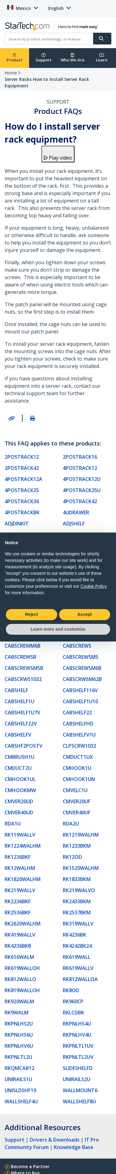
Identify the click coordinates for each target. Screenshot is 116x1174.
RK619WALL (76, 957)
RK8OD (71, 990)
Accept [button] (84, 614)
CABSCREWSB (20, 657)
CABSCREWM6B (23, 645)
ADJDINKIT (17, 523)
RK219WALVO (79, 890)
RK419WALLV (20, 934)
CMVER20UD (19, 801)
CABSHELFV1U (79, 734)
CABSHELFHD (78, 723)
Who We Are (72, 58)
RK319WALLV (78, 923)
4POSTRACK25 (22, 490)
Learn (101, 58)
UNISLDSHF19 (20, 1090)
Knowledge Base (73, 1147)
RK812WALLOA (80, 979)
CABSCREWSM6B (82, 668)
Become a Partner (30, 1166)
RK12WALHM (20, 868)
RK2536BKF (18, 912)
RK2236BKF (18, 901)
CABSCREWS (77, 645)
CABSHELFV (18, 734)
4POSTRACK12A (23, 479)
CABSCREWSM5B (24, 668)
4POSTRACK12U (82, 479)
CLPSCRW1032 (79, 745)
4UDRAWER (76, 512)
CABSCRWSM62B (82, 679)
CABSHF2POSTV (23, 745)
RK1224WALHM (23, 845)
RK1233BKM (77, 845)
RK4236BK (74, 934)
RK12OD (72, 857)
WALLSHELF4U (21, 1101)
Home (11, 73)
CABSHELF (16, 690)
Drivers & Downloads (54, 1139)
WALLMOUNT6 (80, 1090)
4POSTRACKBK (22, 512)
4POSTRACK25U (82, 490)
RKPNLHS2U (19, 1023)
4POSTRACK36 (22, 501)
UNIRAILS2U (76, 1079)
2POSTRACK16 (80, 456)
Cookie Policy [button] (93, 586)
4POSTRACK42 (80, 501)
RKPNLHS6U (19, 1034)
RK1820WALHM (23, 879)
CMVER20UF (76, 801)
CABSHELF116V (80, 690)
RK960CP (73, 1001)
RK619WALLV (78, 968)
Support (43, 58)
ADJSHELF (74, 523)
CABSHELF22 (77, 712)
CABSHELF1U (19, 701)
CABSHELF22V (21, 723)
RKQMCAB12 (19, 1068)
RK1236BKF (18, 857)
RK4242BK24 (77, 945)
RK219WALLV (20, 890)
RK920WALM (19, 1001)
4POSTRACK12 (80, 468)
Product (14, 58)
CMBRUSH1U (19, 757)
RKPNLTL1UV (78, 1045)
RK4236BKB (18, 945)
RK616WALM (19, 957)
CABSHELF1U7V (22, 712)
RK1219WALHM (81, 834)
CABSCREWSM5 (80, 657)
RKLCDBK (73, 1012)
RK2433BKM (77, 901)
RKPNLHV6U (19, 1045)
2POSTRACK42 (22, 468)
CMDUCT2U (18, 768)
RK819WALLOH (22, 990)
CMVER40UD (19, 812)
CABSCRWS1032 (23, 679)
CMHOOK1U (77, 768)
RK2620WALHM (23, 923)
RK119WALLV (20, 834)
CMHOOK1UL (20, 779)
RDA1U (13, 823)
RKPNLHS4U (77, 1023)
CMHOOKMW (20, 790)
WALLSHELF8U (79, 1101)
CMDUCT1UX (78, 757)
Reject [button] (31, 614)
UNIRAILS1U (18, 1079)
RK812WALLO (20, 979)
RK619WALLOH (22, 968)
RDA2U (71, 823)
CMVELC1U (75, 790)
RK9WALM (16, 1012)
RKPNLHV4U (77, 1034)
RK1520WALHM (81, 868)
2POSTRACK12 (22, 456)
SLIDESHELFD (77, 1068)
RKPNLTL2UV (78, 1057)
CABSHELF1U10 (80, 701)
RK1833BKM (77, 879)
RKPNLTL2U (18, 1057)
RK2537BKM (77, 912)
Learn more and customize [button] (58, 629)
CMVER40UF (76, 812)
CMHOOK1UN (79, 779)
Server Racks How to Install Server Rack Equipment (47, 82)
